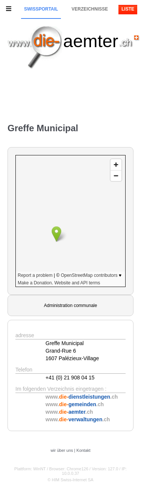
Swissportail (41, 9)
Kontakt (83, 450)
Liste (127, 9)
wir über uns (61, 450)
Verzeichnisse (89, 9)
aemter (90, 41)
